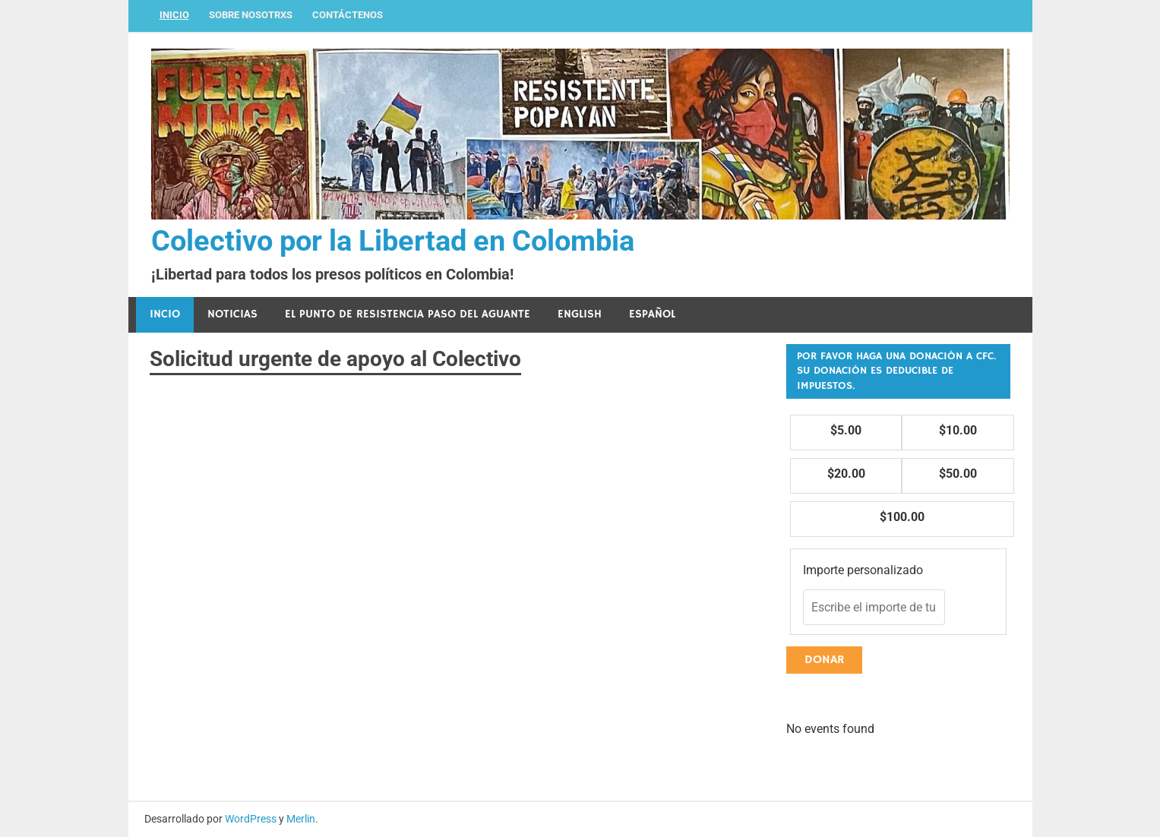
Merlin (300, 819)
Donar (824, 660)
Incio (165, 314)
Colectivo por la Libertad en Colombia (392, 240)
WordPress (251, 819)
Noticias (232, 314)
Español (652, 314)
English (580, 314)
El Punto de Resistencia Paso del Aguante (407, 314)
